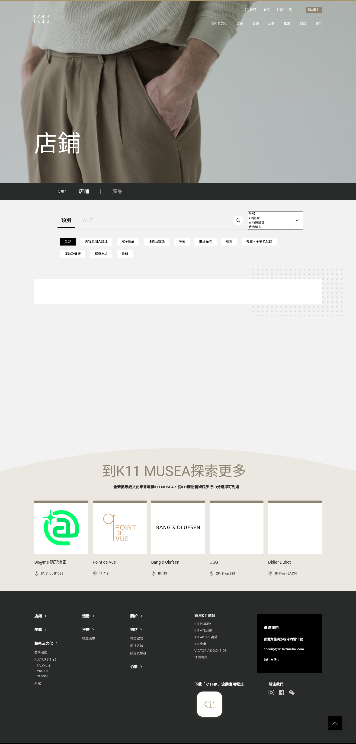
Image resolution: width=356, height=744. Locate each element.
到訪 (303, 23)
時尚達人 (275, 227)
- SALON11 (42, 666)
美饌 (255, 23)
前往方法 (136, 646)
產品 (117, 191)
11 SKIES (200, 657)
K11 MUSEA (202, 624)
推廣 (287, 23)
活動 (271, 23)
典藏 (37, 683)
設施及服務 (138, 653)
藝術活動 (40, 652)
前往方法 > (271, 660)
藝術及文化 (219, 23)
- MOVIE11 (42, 676)
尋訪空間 (136, 638)
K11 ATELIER (203, 630)
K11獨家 (275, 218)
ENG (280, 9)
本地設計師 (275, 222)
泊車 (266, 9)
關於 (318, 23)
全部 (275, 214)
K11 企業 (200, 644)
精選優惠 (88, 638)
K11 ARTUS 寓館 (206, 637)
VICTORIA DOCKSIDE (210, 651)
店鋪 (240, 23)
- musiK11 (41, 671)
